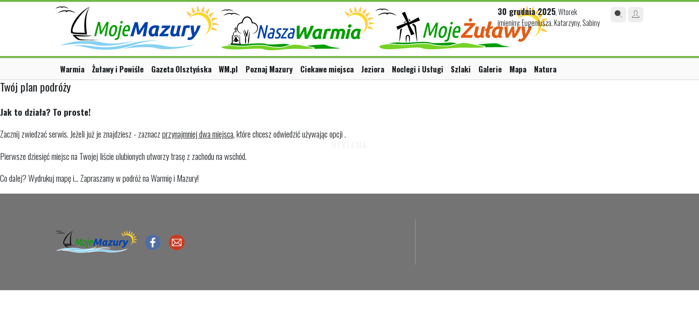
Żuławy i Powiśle (118, 69)
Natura (545, 69)
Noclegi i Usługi (417, 69)
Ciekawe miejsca (327, 69)
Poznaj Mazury (269, 69)
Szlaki (461, 69)
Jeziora (372, 69)
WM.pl (228, 69)
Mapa (517, 69)
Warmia (72, 69)
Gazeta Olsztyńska (181, 69)
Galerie (490, 69)
